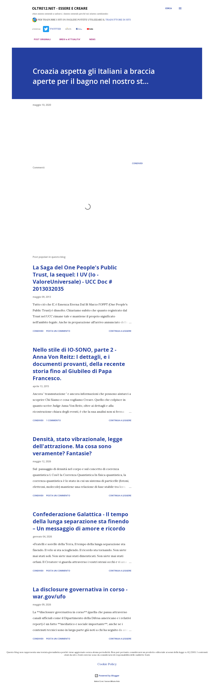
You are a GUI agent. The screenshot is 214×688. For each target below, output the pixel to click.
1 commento (53, 420)
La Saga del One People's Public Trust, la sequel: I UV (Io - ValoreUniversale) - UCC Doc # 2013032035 (75, 278)
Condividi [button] (137, 163)
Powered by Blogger (107, 675)
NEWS (91, 39)
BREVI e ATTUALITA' (68, 39)
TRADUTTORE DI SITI (118, 19)
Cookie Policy (107, 664)
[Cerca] (168, 8)
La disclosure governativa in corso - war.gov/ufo (80, 593)
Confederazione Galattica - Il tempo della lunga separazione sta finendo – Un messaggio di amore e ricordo (81, 521)
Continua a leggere (120, 331)
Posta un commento (58, 331)
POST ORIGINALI (40, 39)
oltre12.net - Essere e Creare (60, 8)
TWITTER (52, 28)
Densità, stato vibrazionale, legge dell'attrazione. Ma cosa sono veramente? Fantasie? (77, 446)
